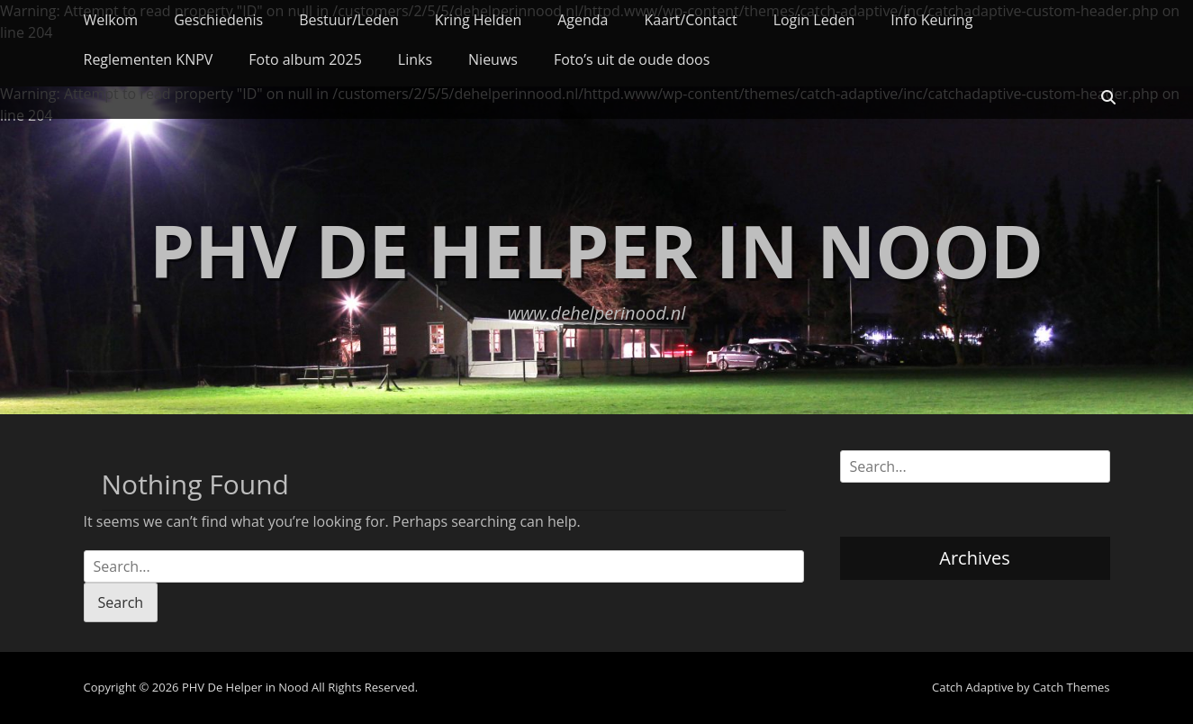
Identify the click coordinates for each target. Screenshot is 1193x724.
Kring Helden (478, 20)
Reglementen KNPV (148, 59)
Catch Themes (1071, 687)
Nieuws (493, 59)
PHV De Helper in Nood (596, 250)
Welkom (111, 20)
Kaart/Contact (690, 20)
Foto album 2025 (305, 59)
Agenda (582, 20)
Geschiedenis (218, 20)
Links (415, 59)
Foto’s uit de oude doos (631, 59)
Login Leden (814, 20)
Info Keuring (931, 20)
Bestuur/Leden (349, 20)
